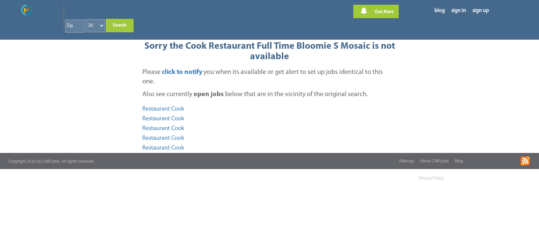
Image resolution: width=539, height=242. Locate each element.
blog (439, 10)
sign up (480, 10)
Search (120, 25)
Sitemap (406, 161)
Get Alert (376, 10)
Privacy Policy (431, 178)
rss (525, 161)
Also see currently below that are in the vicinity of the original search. (255, 94)
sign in (458, 10)
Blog (459, 161)
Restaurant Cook (163, 109)
